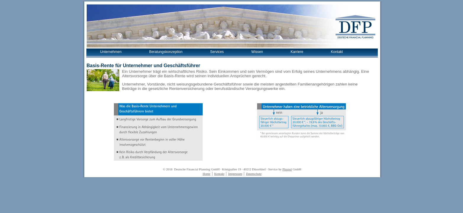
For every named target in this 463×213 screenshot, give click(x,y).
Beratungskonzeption (166, 52)
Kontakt (337, 52)
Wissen (257, 52)
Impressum (235, 173)
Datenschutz (254, 173)
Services (217, 52)
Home (206, 173)
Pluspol (287, 169)
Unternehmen (111, 52)
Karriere (297, 52)
